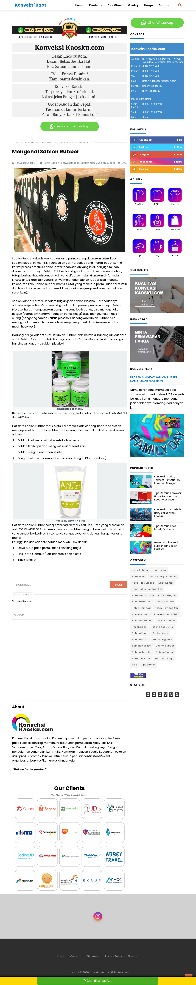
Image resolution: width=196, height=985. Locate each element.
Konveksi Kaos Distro (167, 614)
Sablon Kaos (88, 163)
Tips (134, 664)
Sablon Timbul (164, 652)
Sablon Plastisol (142, 645)
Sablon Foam (140, 633)
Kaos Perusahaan (143, 595)
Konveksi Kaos (141, 614)
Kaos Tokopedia (142, 601)
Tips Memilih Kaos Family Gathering (165, 527)
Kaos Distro (159, 570)
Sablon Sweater (142, 652)
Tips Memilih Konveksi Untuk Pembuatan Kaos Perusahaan (167, 496)
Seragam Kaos (141, 658)
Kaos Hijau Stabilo (143, 582)
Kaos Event (138, 576)
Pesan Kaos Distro (162, 627)
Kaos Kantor (165, 582)
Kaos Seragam (167, 595)
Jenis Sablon (52, 163)
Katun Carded (165, 601)
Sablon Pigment (162, 639)
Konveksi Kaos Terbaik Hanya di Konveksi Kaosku (167, 513)
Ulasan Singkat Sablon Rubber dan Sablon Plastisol (153, 379)
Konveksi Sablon (142, 620)
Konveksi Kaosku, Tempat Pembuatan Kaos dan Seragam (167, 480)
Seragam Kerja (164, 658)
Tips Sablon (148, 664)
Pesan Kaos (139, 627)
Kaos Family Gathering (163, 576)
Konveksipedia (70, 163)
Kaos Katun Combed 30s (147, 589)
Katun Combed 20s (166, 608)
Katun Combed (141, 608)
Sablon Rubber (106, 163)
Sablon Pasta (140, 639)
